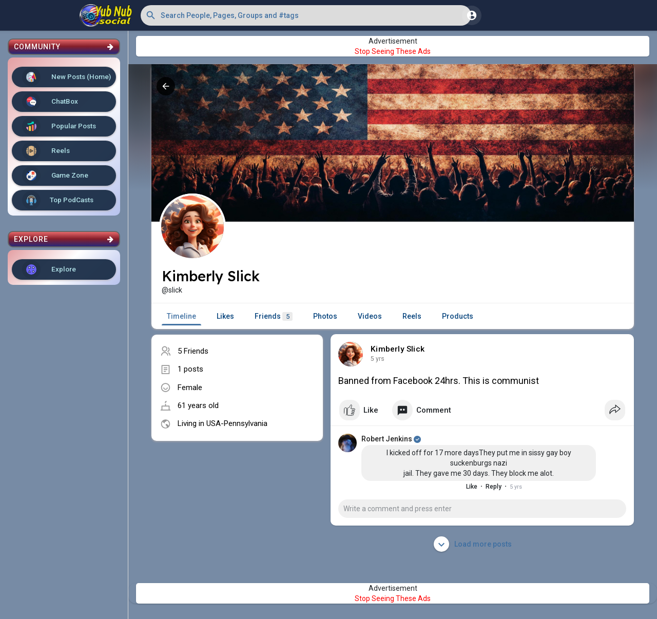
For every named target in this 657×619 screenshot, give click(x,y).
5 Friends (193, 351)
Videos (370, 316)
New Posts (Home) (66, 77)
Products (457, 316)
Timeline (181, 316)
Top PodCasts (57, 200)
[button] (306, 15)
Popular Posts (59, 126)
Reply (493, 486)
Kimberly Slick (397, 349)
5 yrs (377, 358)
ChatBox (50, 101)
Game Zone (55, 175)
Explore (49, 269)
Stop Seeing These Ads (393, 51)
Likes (225, 316)
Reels (46, 151)
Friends (274, 316)
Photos (325, 316)
